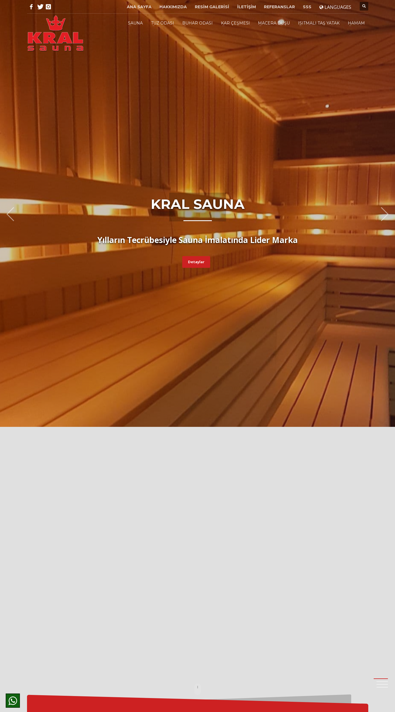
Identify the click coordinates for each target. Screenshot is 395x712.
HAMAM (356, 23)
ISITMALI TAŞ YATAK (319, 23)
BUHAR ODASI (197, 23)
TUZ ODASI (162, 23)
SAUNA (135, 23)
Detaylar (196, 261)
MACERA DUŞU (274, 23)
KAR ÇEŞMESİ (235, 23)
